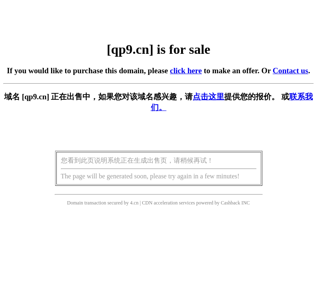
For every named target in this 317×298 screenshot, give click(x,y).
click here (186, 70)
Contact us (290, 70)
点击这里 (208, 96)
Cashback (230, 203)
